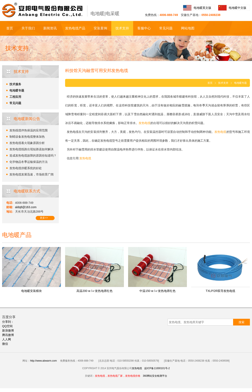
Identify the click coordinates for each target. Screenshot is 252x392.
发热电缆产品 (75, 28)
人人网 (6, 339)
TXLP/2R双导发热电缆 (220, 291)
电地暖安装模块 (31, 291)
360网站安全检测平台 (155, 375)
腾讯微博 (8, 335)
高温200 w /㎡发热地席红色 (94, 291)
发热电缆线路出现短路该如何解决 (31, 149)
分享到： (8, 321)
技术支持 (122, 28)
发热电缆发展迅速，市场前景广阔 (31, 174)
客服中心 (144, 28)
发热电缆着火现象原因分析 (27, 143)
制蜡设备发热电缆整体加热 (27, 136)
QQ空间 (7, 326)
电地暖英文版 (202, 7)
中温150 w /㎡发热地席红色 (157, 291)
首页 (9, 28)
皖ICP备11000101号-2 (157, 368)
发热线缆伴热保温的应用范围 (28, 130)
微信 (5, 343)
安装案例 (100, 28)
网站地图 (187, 28)
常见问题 (166, 28)
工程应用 (15, 96)
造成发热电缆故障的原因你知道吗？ (32, 155)
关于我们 (28, 28)
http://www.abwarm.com (43, 360)
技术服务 (15, 84)
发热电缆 (137, 368)
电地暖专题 (16, 90)
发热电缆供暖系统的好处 (25, 168)
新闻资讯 (50, 28)
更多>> (44, 217)
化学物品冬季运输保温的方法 (28, 161)
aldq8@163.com (26, 207)
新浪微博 (8, 330)
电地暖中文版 (237, 7)
